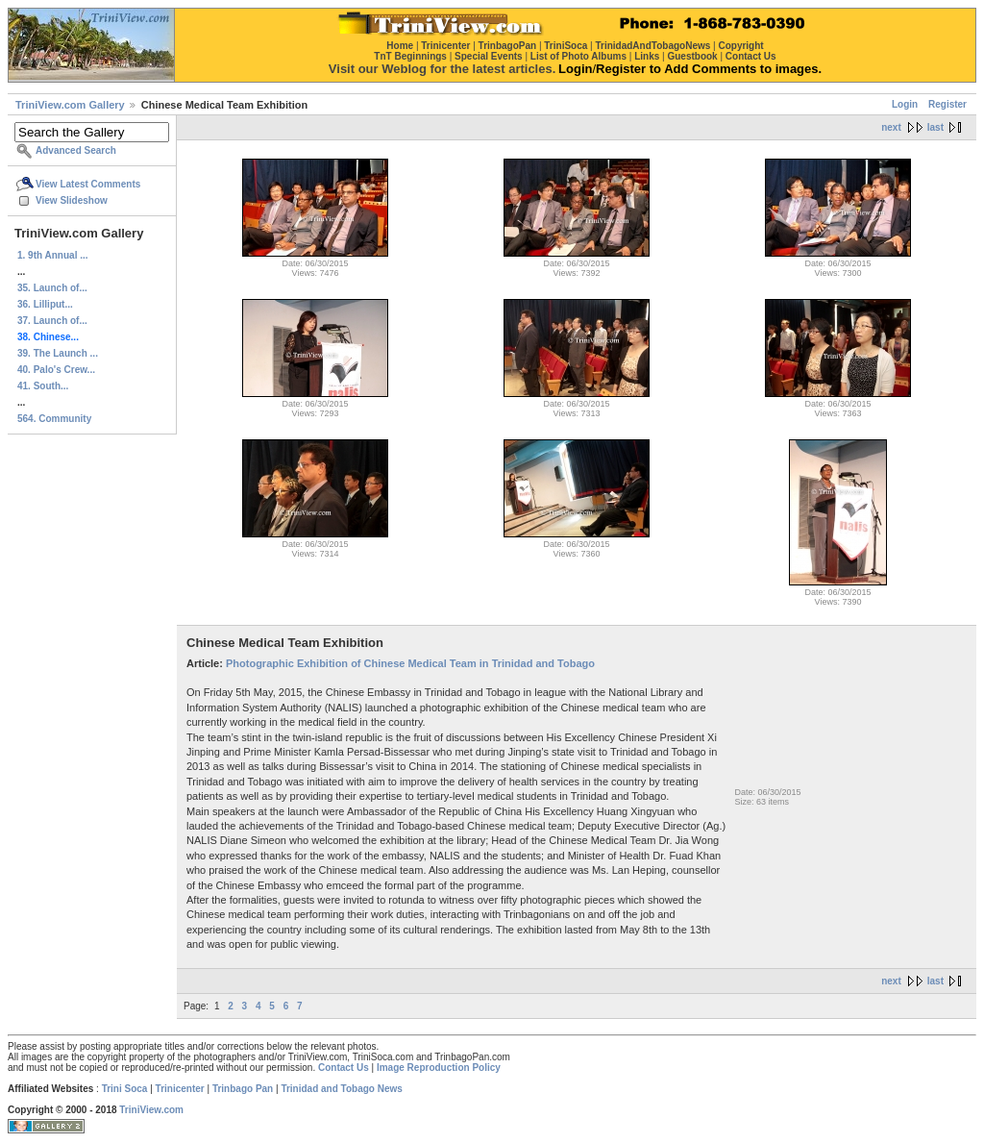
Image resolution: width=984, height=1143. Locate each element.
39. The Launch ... (57, 353)
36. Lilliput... (45, 304)
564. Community (54, 418)
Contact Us (343, 1067)
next (891, 127)
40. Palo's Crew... (56, 369)
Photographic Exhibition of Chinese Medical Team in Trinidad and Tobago (410, 663)
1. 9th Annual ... (52, 255)
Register (947, 104)
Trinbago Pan (242, 1088)
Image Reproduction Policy (439, 1067)
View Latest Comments (88, 184)
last (935, 127)
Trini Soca (125, 1088)
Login (905, 104)
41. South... (42, 386)
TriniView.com (151, 1110)
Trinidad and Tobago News (342, 1088)
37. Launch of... (52, 320)
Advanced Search (76, 150)
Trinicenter (180, 1088)
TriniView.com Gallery (70, 105)
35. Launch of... (52, 288)
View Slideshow (72, 200)
